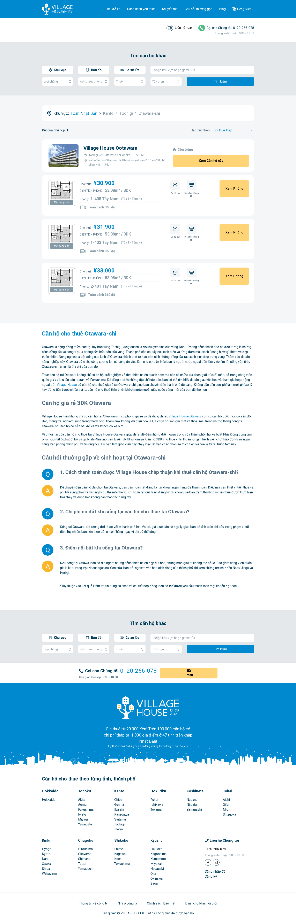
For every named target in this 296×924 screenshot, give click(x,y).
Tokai (227, 791)
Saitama (120, 819)
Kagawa (120, 854)
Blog (222, 9)
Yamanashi (194, 809)
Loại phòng (58, 81)
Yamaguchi (85, 869)
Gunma (119, 805)
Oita (153, 874)
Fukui (154, 800)
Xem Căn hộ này (211, 161)
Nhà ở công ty (127, 903)
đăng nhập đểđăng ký (215, 874)
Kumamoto (158, 859)
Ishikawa (156, 805)
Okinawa (156, 878)
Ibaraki (119, 809)
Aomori (83, 805)
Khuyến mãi (170, 9)
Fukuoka (156, 849)
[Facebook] (208, 862)
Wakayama (49, 874)
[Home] (148, 707)
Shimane (84, 859)
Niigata (192, 805)
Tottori (82, 864)
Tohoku (84, 791)
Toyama (156, 809)
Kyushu (156, 840)
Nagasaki (157, 869)
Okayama (84, 854)
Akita (81, 800)
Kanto (119, 791)
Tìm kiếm (220, 81)
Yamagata (85, 824)
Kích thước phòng (94, 81)
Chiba (118, 800)
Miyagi (83, 819)
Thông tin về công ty (93, 903)
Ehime (118, 849)
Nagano (192, 800)
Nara (45, 859)
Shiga (46, 869)
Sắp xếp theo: (200, 130)
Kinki (46, 840)
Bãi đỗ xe (113, 9)
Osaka (46, 864)
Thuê (130, 81)
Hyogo (46, 849)
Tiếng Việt (244, 9)
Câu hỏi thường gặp (199, 9)
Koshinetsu (196, 791)
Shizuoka (229, 814)
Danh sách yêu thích (141, 9)
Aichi (226, 800)
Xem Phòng (234, 189)
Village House (67, 385)
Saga (154, 883)
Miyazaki (156, 864)
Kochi (118, 859)
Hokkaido (50, 791)
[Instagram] (216, 862)
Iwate (82, 814)
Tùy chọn (166, 81)
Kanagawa (121, 814)
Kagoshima (158, 854)
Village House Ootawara (110, 148)
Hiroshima (85, 849)
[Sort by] (234, 130)
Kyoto (46, 854)
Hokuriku (158, 791)
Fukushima (86, 809)
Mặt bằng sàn (61, 202)
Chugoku (85, 840)
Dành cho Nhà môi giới (201, 903)
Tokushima (122, 864)
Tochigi (119, 824)
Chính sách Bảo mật (161, 903)
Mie (225, 809)
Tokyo (118, 829)
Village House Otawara (185, 416)
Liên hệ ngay (184, 28)
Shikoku (121, 840)
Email (189, 675)
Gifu (226, 805)
